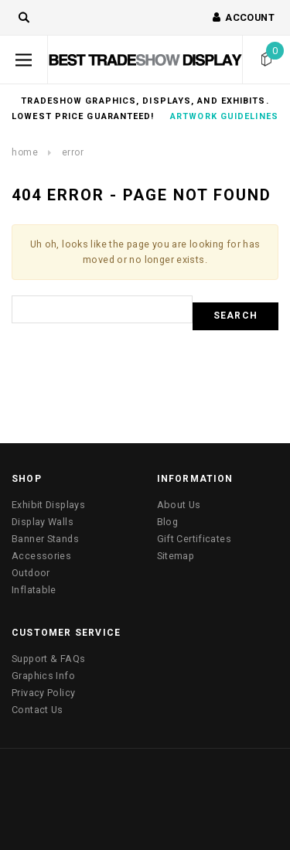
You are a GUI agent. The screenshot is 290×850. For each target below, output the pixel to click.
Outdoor (31, 573)
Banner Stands (45, 538)
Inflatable (34, 590)
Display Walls (42, 521)
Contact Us (37, 709)
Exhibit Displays (48, 504)
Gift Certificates (194, 538)
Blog (168, 521)
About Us (179, 504)
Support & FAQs (48, 658)
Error (73, 152)
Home (25, 152)
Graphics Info (43, 675)
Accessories (41, 556)
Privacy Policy (43, 692)
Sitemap (176, 556)
